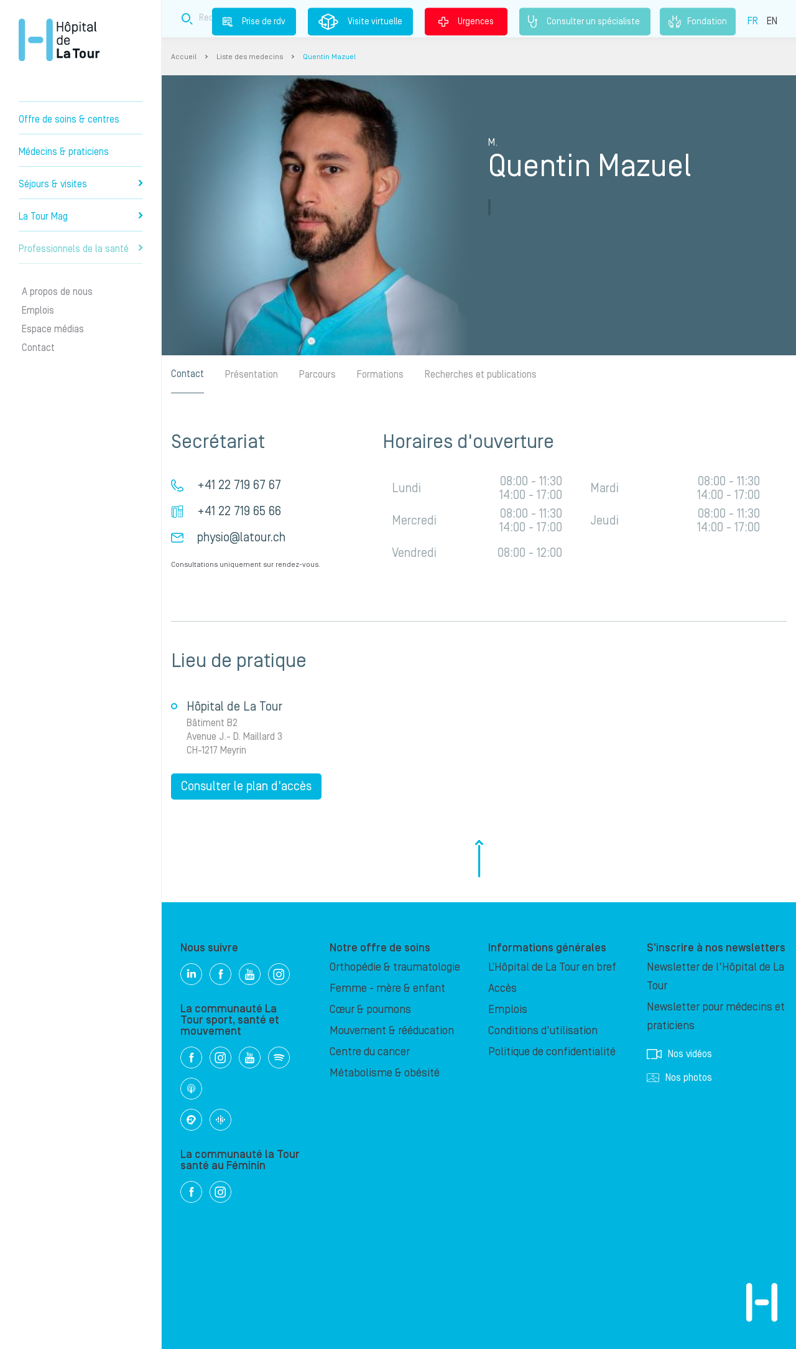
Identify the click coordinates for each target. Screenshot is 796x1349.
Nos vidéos (679, 1054)
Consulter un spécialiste (585, 22)
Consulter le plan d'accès (246, 786)
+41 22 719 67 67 (239, 485)
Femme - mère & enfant (387, 988)
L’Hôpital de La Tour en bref (552, 967)
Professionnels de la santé (80, 248)
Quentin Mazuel (329, 57)
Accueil (184, 57)
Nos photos (679, 1077)
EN (772, 20)
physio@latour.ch (241, 537)
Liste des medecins (249, 57)
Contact (38, 347)
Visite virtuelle (360, 22)
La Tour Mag (80, 216)
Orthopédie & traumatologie (395, 967)
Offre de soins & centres (69, 119)
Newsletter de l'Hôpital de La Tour (715, 976)
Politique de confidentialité (552, 1051)
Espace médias (53, 329)
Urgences (466, 21)
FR (752, 20)
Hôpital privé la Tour (59, 40)
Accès (502, 988)
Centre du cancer (370, 1051)
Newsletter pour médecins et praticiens (716, 1016)
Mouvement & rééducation (392, 1030)
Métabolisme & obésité (385, 1073)
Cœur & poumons (370, 1009)
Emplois (38, 310)
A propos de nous (57, 291)
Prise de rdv (254, 21)
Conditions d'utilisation (543, 1030)
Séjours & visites (80, 184)
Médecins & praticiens (64, 151)
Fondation (698, 22)
